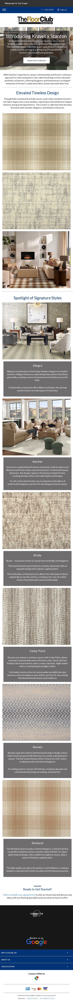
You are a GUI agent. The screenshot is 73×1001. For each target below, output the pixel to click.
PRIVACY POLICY (32, 998)
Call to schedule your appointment (19, 894)
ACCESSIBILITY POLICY (47, 998)
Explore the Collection (36, 60)
